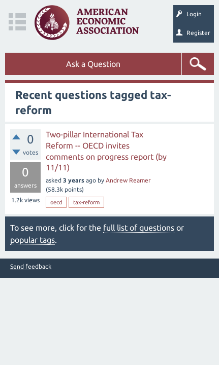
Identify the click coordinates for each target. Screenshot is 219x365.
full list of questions (138, 227)
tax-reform (86, 202)
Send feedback (30, 267)
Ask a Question (93, 63)
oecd (56, 202)
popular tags (32, 239)
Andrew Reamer (128, 180)
